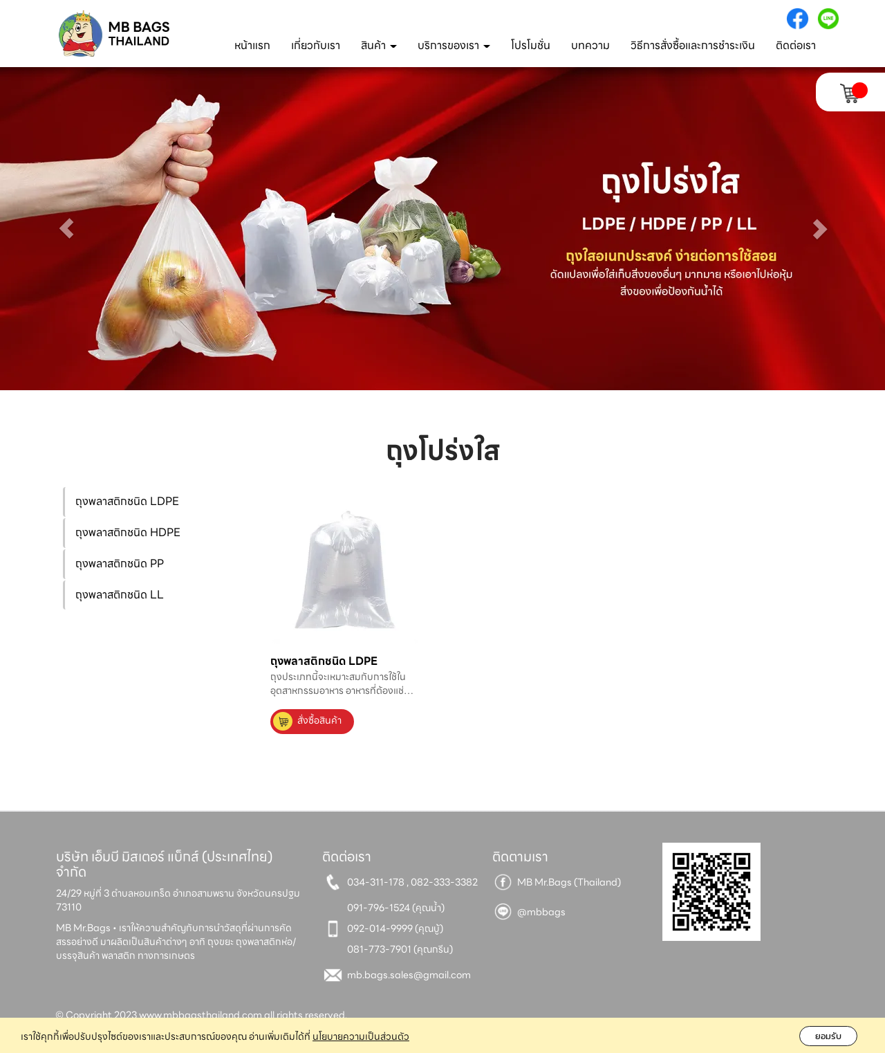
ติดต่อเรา (796, 45)
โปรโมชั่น (530, 45)
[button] (66, 228)
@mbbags (541, 911)
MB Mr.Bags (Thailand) (569, 882)
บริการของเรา (454, 45)
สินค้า (379, 45)
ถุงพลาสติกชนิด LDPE (127, 501)
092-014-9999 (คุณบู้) (395, 928)
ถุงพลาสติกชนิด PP (119, 563)
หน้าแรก (252, 45)
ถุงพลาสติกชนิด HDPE (127, 532)
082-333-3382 (444, 882)
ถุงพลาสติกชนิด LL (119, 594)
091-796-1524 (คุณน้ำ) (396, 907)
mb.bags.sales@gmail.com (409, 974)
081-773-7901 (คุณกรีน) (400, 949)
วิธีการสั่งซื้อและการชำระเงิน (693, 45)
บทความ (590, 45)
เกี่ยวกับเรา (315, 45)
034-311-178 (375, 882)
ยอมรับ (828, 1036)
